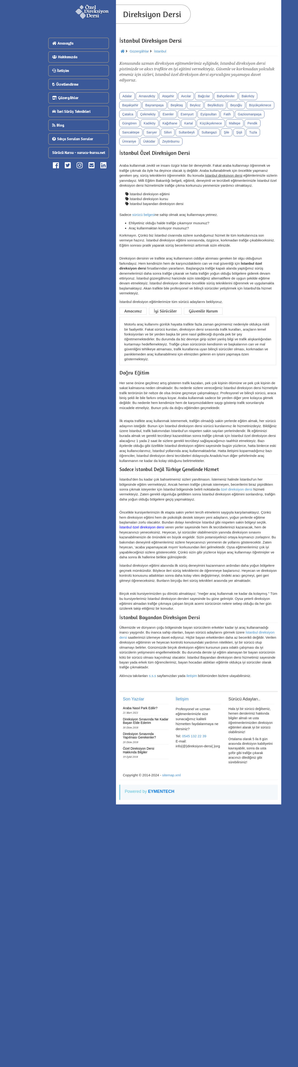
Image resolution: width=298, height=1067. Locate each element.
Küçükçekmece (211, 202)
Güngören (129, 202)
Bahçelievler (226, 175)
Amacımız (133, 426)
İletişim (60, 70)
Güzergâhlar (65, 97)
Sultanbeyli (187, 211)
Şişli (239, 211)
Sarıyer (151, 211)
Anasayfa (62, 43)
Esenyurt (187, 193)
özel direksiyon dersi (236, 657)
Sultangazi (209, 211)
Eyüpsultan (208, 193)
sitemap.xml (171, 1033)
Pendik (252, 202)
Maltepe (234, 202)
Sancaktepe (130, 211)
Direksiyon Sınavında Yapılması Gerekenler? (139, 993)
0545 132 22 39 (194, 994)
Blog (58, 125)
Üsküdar (149, 220)
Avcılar (186, 175)
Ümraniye (129, 220)
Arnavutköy (147, 175)
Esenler (168, 193)
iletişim (191, 934)
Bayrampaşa (154, 184)
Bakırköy (248, 175)
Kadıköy (150, 202)
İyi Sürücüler (165, 426)
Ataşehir (168, 175)
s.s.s (152, 934)
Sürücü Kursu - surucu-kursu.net (78, 152)
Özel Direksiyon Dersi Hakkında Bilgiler (138, 1008)
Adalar (127, 175)
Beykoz (195, 184)
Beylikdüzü (215, 184)
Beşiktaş (177, 184)
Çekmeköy (148, 193)
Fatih (227, 193)
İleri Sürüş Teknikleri (71, 111)
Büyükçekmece (260, 184)
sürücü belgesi (143, 294)
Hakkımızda (64, 57)
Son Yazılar (133, 957)
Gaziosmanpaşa (249, 193)
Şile (226, 211)
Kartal (188, 202)
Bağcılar (204, 175)
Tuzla (253, 211)
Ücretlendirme (65, 84)
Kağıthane (170, 202)
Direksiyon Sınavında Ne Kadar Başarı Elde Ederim (145, 978)
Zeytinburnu (170, 220)
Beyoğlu (236, 184)
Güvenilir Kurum (203, 426)
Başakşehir (130, 184)
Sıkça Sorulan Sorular (72, 139)
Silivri (168, 211)
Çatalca (127, 193)
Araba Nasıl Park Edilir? (140, 966)
